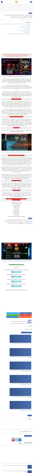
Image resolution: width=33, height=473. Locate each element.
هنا (28, 387)
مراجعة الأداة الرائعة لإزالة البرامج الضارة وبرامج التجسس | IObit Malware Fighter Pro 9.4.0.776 (24, 353)
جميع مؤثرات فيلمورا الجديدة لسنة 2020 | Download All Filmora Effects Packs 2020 (15, 421)
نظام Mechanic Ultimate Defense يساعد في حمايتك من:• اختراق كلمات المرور (18, 33)
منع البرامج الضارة (27, 28)
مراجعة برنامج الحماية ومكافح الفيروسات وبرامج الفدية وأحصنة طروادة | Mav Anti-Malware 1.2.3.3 (9, 353)
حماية (30, 13)
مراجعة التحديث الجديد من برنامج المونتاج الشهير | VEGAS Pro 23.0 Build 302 (18, 219)
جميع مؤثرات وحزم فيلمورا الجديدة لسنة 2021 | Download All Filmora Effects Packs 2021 (14, 448)
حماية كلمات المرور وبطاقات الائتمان (24, 27)
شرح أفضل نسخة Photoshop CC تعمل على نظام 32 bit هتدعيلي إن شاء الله (16, 459)
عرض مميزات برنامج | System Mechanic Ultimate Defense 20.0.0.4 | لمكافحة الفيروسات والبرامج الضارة (16, 24)
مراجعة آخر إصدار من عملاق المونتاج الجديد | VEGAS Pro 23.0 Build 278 (19, 223)
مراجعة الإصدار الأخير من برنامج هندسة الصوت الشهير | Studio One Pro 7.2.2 (19, 222)
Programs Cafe (12, 469)
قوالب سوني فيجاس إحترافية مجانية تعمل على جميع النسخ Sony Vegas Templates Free (14, 432)
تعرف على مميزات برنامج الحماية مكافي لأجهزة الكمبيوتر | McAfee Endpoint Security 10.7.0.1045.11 (8, 366)
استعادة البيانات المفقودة (26, 31)
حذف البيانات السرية (27, 32)
